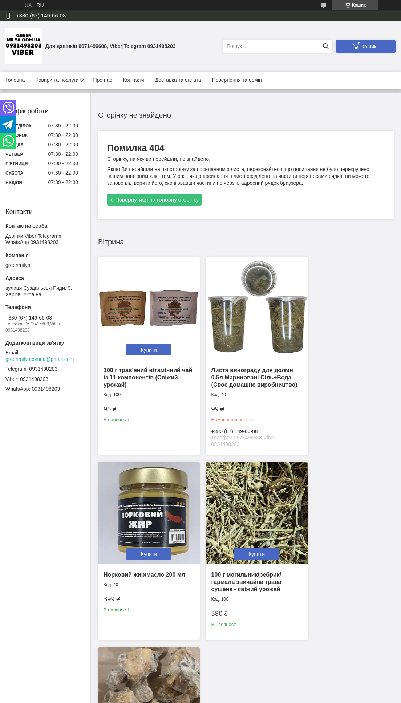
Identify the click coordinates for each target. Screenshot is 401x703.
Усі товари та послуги (243, 651)
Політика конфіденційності (241, 696)
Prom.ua (234, 683)
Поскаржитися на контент (184, 696)
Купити (145, 341)
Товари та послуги (57, 80)
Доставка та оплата (178, 80)
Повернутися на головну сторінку (157, 199)
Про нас (102, 80)
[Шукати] (325, 46)
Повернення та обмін (237, 80)
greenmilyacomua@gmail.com (39, 359)
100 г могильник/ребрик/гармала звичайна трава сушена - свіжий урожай (139, 572)
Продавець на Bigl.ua (200, 689)
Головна (15, 80)
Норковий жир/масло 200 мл (343, 362)
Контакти (133, 80)
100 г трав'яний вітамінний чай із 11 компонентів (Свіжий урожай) (142, 369)
